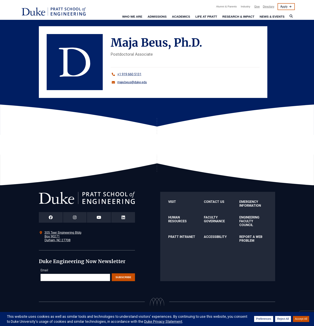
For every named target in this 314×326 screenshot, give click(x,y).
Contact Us (214, 202)
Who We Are (132, 16)
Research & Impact (238, 16)
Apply (284, 6)
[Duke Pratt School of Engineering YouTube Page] (99, 217)
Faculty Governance (214, 219)
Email (44, 270)
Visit (172, 202)
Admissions (157, 16)
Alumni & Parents (226, 6)
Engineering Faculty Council (249, 221)
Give (257, 6)
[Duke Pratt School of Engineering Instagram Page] (75, 217)
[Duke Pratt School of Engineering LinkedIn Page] (123, 217)
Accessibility (215, 237)
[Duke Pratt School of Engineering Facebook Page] (51, 217)
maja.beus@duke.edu (132, 82)
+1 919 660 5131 (129, 74)
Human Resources (177, 219)
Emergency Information (250, 203)
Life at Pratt (206, 16)
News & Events (272, 16)
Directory (268, 6)
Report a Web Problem (250, 238)
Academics (181, 16)
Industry (245, 6)
